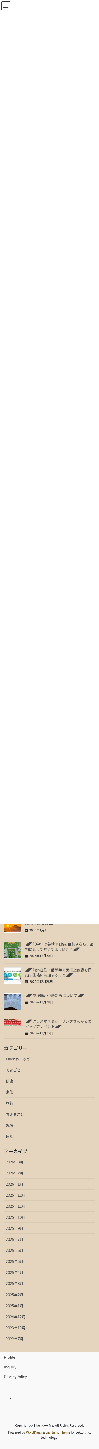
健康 (9, 1081)
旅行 (9, 1103)
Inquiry (10, 1366)
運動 (9, 1136)
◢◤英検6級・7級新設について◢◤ (54, 995)
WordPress (34, 1432)
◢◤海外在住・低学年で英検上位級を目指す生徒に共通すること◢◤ (58, 972)
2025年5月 (14, 1261)
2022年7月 (14, 1338)
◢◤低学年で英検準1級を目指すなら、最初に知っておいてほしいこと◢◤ (59, 946)
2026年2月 (14, 1172)
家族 (9, 1092)
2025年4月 (14, 1272)
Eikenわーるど (18, 1059)
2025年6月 (14, 1250)
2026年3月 (14, 1161)
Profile (9, 1357)
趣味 (9, 1125)
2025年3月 (14, 1283)
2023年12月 (16, 1327)
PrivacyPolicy (15, 1376)
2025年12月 (16, 1195)
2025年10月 (16, 1217)
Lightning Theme (57, 1432)
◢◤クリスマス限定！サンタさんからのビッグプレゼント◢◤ (58, 1023)
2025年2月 (14, 1294)
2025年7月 (14, 1239)
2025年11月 (16, 1206)
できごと (13, 1070)
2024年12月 (16, 1316)
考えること (15, 1114)
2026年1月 (14, 1184)
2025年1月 (14, 1305)
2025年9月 (14, 1228)
